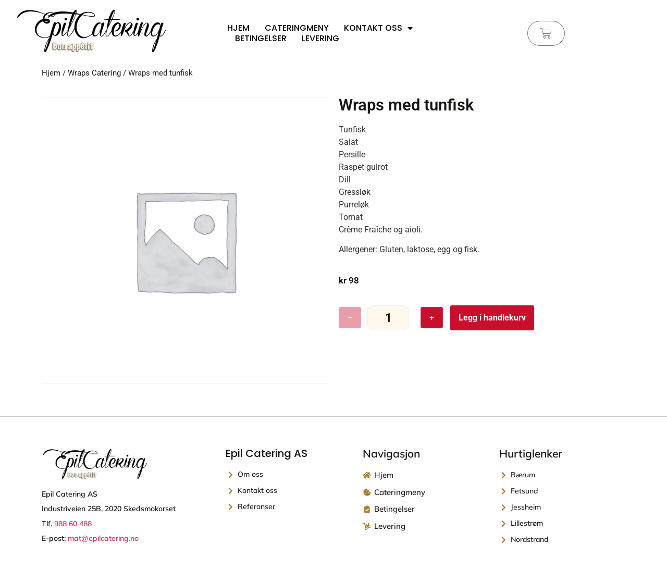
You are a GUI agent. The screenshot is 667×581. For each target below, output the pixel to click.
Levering (320, 38)
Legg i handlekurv (492, 318)
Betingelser (261, 38)
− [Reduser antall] (350, 318)
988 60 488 (73, 523)
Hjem (238, 28)
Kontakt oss (378, 28)
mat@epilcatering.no (103, 538)
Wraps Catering (94, 73)
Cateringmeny (297, 28)
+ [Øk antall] (431, 318)
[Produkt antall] (388, 318)
